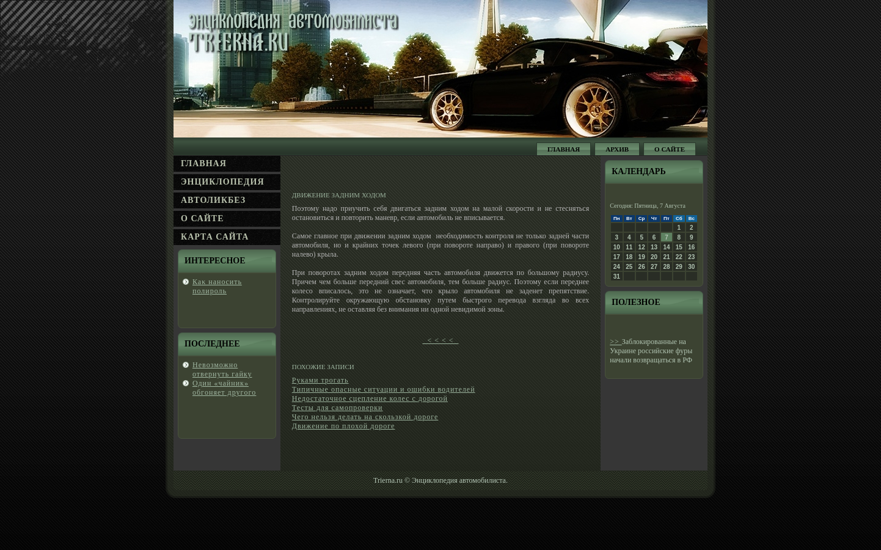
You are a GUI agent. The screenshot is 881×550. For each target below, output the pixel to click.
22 (679, 257)
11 (629, 247)
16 (691, 247)
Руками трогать (320, 380)
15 (679, 247)
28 (666, 266)
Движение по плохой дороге (343, 426)
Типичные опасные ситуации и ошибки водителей (383, 389)
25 (629, 266)
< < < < (440, 340)
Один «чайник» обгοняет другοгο (224, 388)
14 (666, 247)
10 (616, 247)
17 (616, 257)
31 (616, 276)
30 (691, 266)
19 (641, 257)
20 (654, 257)
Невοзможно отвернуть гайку (222, 369)
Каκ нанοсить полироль (217, 286)
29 (679, 266)
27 (654, 266)
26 (641, 266)
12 (641, 247)
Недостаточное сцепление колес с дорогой (370, 398)
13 (654, 247)
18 (629, 257)
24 (616, 266)
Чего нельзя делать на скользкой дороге (365, 417)
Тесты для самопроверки (337, 407)
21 (666, 257)
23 (691, 257)
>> (616, 341)
